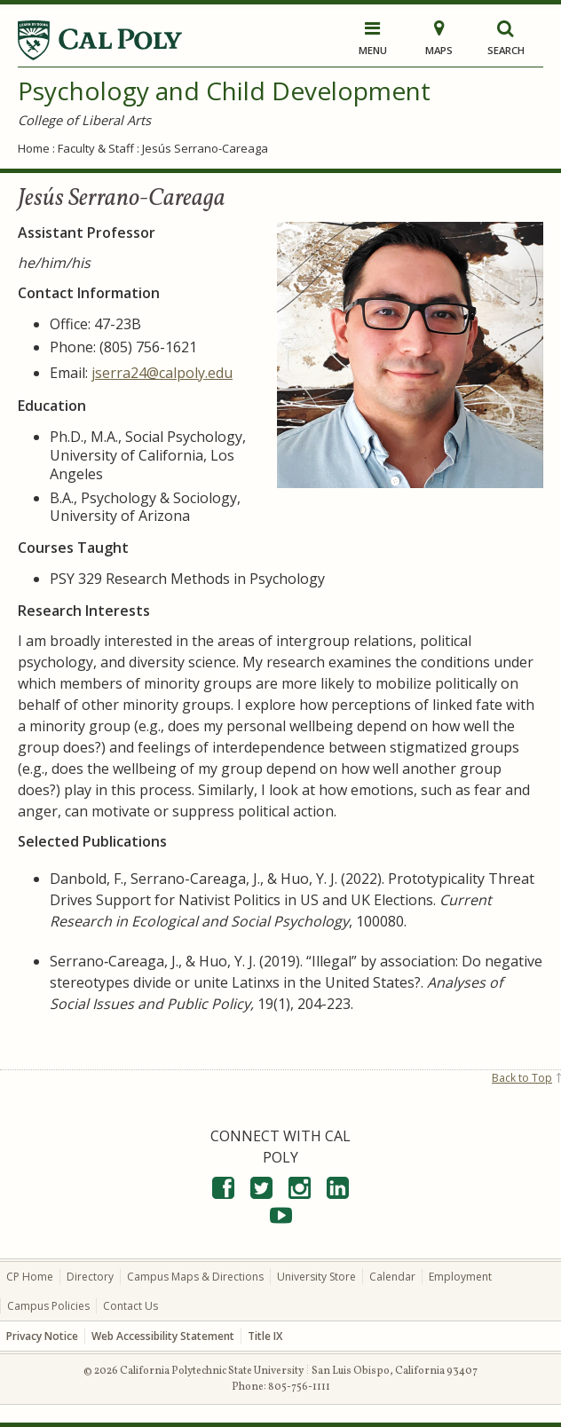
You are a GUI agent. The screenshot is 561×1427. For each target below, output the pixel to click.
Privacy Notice (42, 1336)
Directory (90, 1276)
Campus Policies (48, 1305)
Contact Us (130, 1305)
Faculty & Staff (96, 148)
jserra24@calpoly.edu (162, 372)
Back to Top (522, 1077)
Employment (460, 1276)
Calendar (392, 1276)
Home (34, 148)
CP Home (29, 1276)
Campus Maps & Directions (195, 1276)
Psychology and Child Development (224, 90)
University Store (316, 1276)
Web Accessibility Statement (162, 1336)
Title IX (265, 1336)
